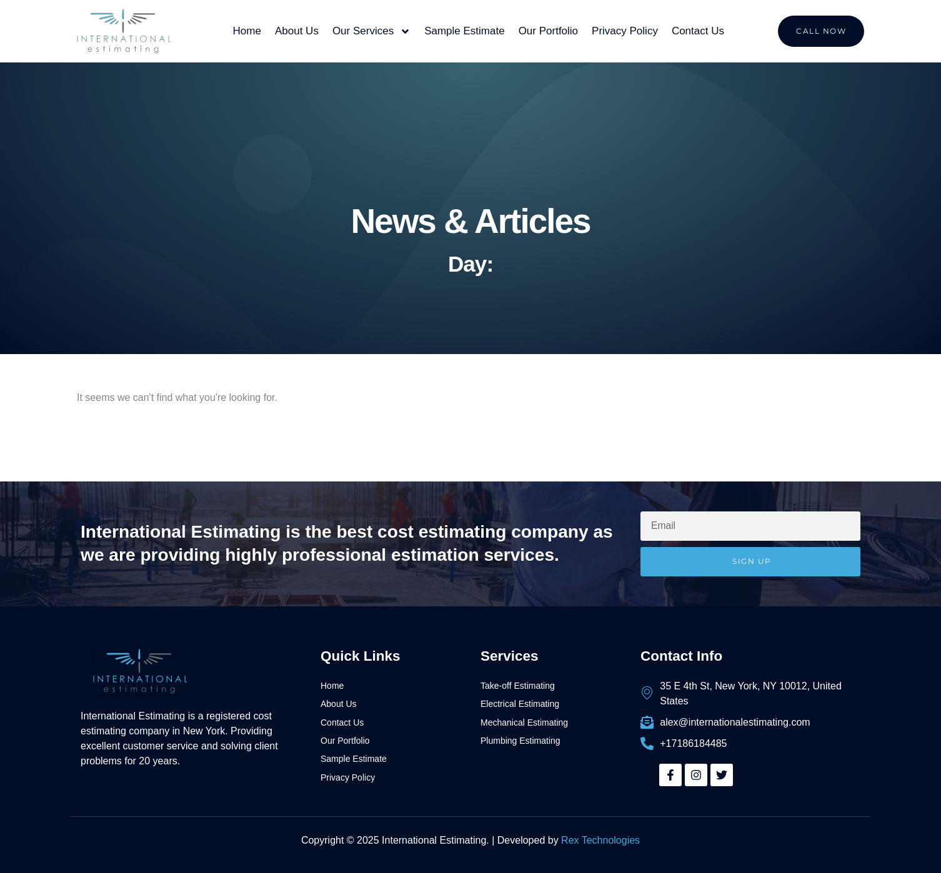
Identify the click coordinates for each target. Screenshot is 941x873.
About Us (297, 31)
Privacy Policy (625, 31)
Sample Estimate (464, 31)
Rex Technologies (600, 840)
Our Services (371, 31)
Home (247, 31)
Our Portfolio (548, 31)
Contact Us (698, 31)
